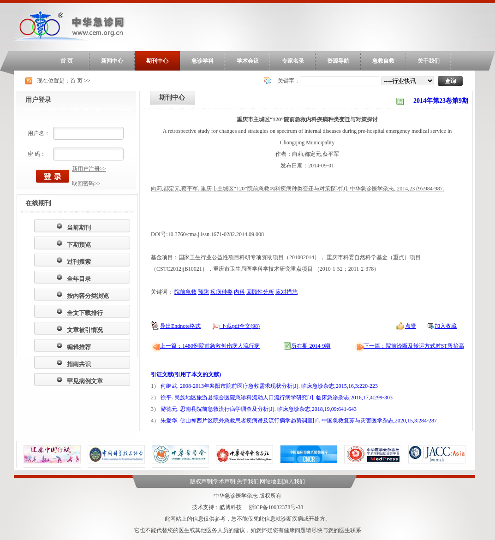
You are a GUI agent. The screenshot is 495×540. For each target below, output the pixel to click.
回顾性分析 (260, 292)
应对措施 (286, 292)
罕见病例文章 (85, 381)
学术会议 (248, 61)
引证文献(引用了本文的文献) (186, 374)
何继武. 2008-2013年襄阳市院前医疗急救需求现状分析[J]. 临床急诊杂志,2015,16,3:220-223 (269, 386)
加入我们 (294, 481)
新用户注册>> (89, 169)
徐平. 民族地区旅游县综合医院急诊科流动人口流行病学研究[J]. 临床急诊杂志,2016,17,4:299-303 (277, 397)
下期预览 (79, 244)
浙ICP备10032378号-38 (276, 507)
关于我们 (428, 61)
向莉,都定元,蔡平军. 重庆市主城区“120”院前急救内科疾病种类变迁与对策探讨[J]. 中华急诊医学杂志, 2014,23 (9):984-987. (297, 188)
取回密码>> (86, 183)
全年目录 (79, 278)
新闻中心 (112, 61)
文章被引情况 (85, 329)
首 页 (66, 61)
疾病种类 (221, 292)
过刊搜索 (79, 261)
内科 (239, 292)
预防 (203, 292)
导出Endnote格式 (180, 326)
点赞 (410, 326)
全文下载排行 (85, 312)
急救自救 (383, 61)
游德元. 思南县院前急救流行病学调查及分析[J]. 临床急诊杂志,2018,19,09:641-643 (259, 409)
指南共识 (79, 364)
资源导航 (338, 61)
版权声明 (201, 481)
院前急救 (185, 292)
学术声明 (224, 481)
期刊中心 (157, 61)
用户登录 (38, 99)
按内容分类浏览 (88, 295)
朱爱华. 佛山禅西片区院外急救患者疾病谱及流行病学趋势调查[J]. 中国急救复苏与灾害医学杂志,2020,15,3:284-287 (299, 420)
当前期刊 (79, 227)
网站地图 (271, 481)
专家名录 (293, 61)
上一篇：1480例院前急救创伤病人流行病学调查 (218, 346)
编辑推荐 (79, 347)
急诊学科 (202, 61)
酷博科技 (231, 507)
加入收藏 (446, 326)
